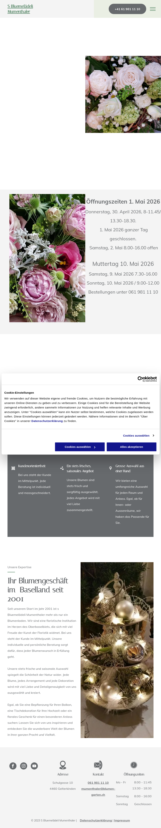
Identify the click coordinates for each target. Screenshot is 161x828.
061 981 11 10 (98, 783)
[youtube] (34, 766)
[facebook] (12, 766)
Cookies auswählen (136, 435)
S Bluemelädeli (20, 6)
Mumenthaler (18, 11)
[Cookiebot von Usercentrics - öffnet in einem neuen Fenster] (140, 379)
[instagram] (23, 766)
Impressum (122, 820)
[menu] (153, 9)
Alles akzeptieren (131, 446)
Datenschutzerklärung (47, 421)
